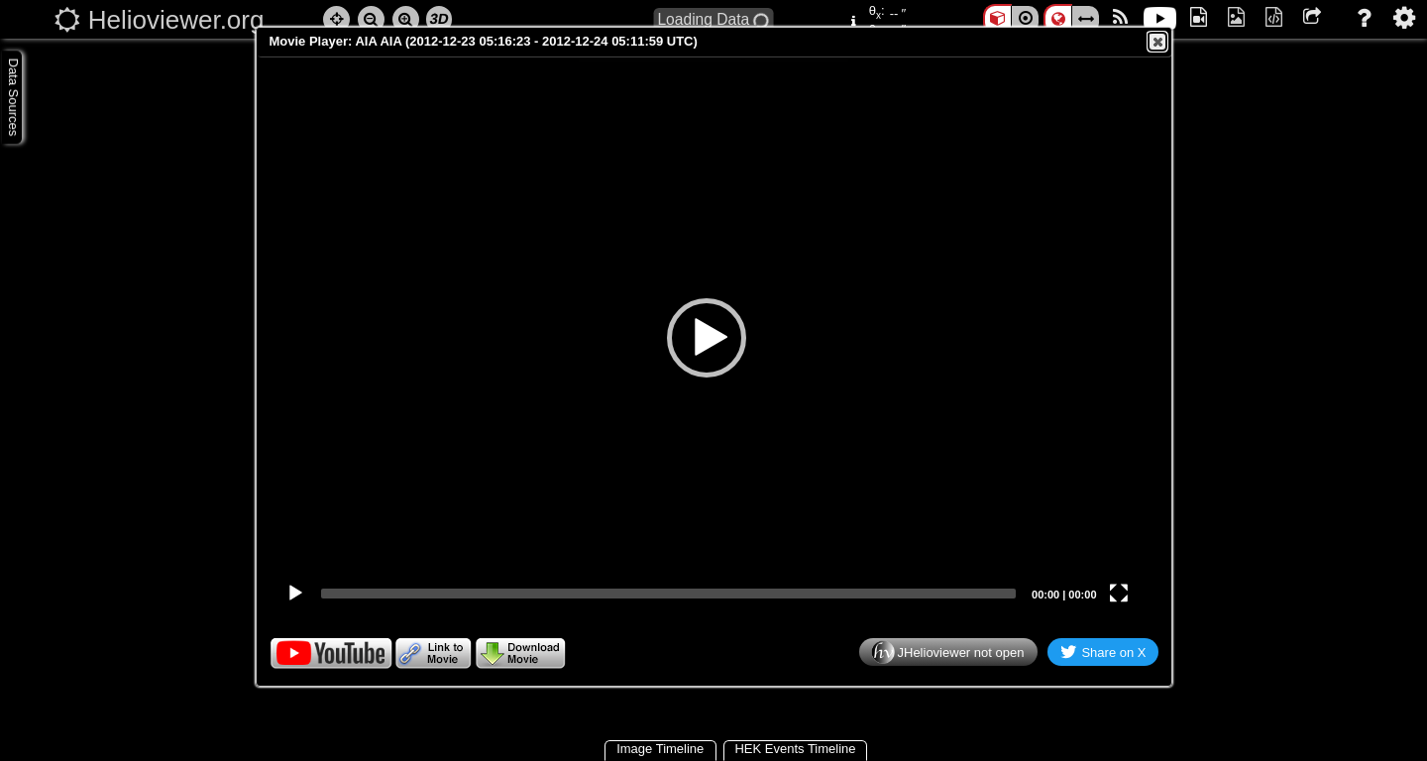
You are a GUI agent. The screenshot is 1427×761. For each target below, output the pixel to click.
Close (1156, 42)
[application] (707, 337)
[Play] (295, 593)
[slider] (669, 593)
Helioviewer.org (176, 20)
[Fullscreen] (1119, 593)
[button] (706, 338)
